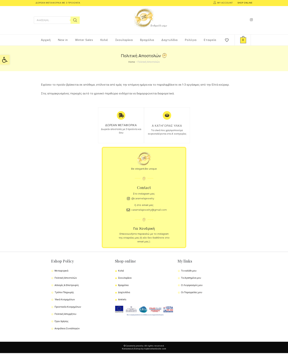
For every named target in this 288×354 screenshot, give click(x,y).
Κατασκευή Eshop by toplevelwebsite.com (144, 350)
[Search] (75, 20)
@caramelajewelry (143, 199)
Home (131, 61)
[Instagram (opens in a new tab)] (251, 19)
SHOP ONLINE (244, 3)
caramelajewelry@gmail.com (150, 210)
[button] (5, 60)
